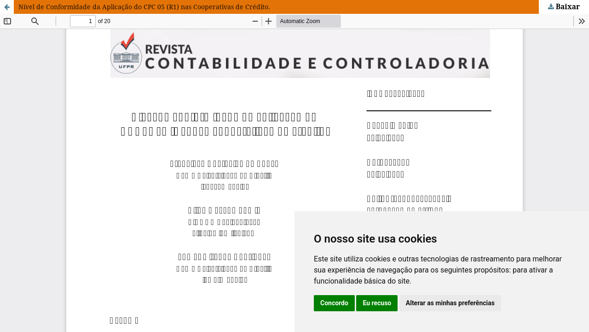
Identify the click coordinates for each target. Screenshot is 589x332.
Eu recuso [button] (377, 303)
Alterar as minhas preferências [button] (450, 303)
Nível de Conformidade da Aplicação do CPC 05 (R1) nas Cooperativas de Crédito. (144, 6)
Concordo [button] (334, 303)
